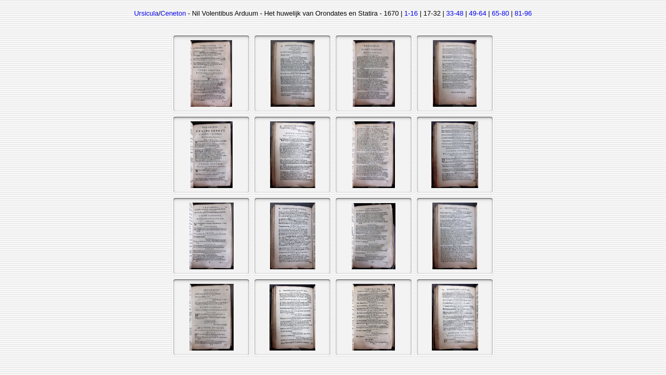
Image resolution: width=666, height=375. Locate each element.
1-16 (411, 13)
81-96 (523, 13)
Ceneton (173, 13)
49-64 (477, 13)
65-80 (500, 13)
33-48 (455, 13)
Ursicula (146, 13)
